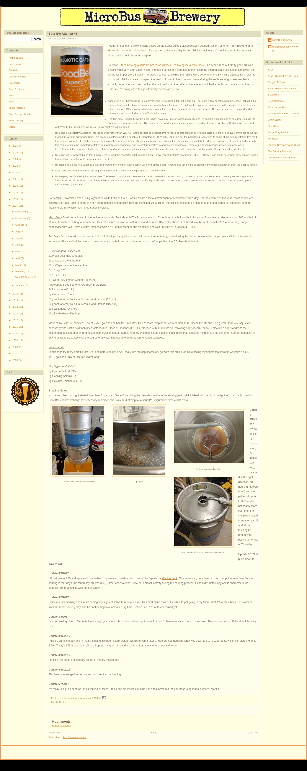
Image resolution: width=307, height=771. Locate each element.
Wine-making (16, 120)
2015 (15, 300)
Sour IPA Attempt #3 (25, 277)
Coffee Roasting (17, 76)
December (21, 211)
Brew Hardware (276, 101)
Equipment (14, 83)
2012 (15, 320)
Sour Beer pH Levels (20, 114)
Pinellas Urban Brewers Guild (284, 145)
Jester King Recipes (279, 132)
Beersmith (273, 94)
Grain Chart (274, 119)
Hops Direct (274, 126)
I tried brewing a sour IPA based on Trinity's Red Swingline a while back (162, 65)
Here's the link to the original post (127, 50)
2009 (15, 340)
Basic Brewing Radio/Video (282, 88)
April (18, 258)
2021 (15, 179)
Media (12, 126)
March (19, 265)
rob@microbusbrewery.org (285, 48)
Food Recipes (16, 89)
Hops (11, 95)
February (20, 271)
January (20, 285)
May (18, 251)
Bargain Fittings (276, 82)
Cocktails (13, 70)
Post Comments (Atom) (75, 737)
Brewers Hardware (278, 107)
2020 (15, 185)
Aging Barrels (16, 57)
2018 (15, 199)
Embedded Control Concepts (283, 113)
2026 (15, 146)
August (19, 231)
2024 (15, 159)
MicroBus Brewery (282, 40)
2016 (15, 293)
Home (154, 732)
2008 (15, 347)
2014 (15, 307)
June (18, 244)
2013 (15, 313)
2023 (15, 165)
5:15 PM (96, 698)
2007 (15, 353)
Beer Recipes (16, 64)
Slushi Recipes (17, 108)
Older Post (253, 732)
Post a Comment (61, 725)
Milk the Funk (169, 578)
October (20, 225)
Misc (11, 101)
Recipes (63, 702)
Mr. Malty (273, 138)
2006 (15, 360)
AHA (270, 69)
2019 (15, 192)
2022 (15, 172)
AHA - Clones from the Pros (283, 76)
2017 (15, 205)
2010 (15, 333)
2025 (15, 152)
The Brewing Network (279, 151)
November (21, 218)
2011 (15, 326)
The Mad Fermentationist (281, 157)
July (17, 238)
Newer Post (54, 732)
